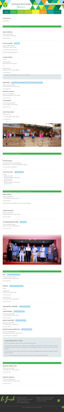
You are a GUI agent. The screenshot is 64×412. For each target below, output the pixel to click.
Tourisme (50, 11)
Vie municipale (6, 12)
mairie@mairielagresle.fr (51, 3)
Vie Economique (43, 12)
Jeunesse (21, 11)
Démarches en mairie (13, 12)
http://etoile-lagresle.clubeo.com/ (11, 52)
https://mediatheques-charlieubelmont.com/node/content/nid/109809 (17, 203)
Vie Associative (35, 12)
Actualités (58, 11)
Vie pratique (28, 11)
